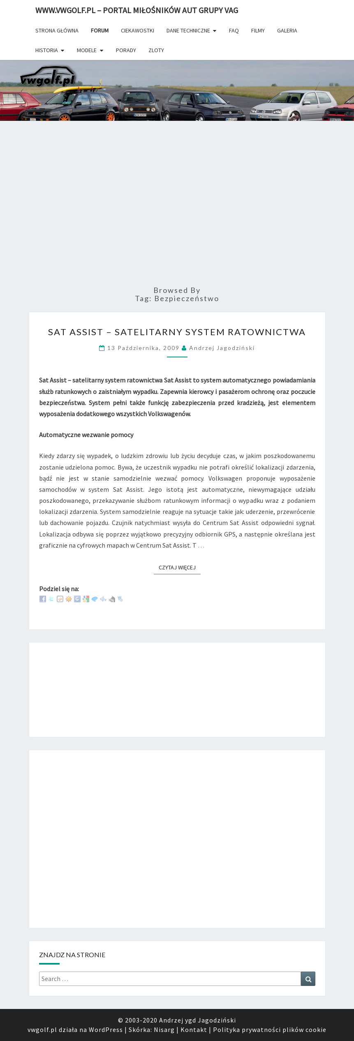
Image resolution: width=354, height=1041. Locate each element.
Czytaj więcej (180, 567)
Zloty (156, 50)
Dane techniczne (188, 30)
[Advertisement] (177, 211)
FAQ (234, 30)
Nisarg (164, 1029)
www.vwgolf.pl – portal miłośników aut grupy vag (136, 10)
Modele (87, 50)
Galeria (287, 30)
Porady (126, 50)
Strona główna (57, 30)
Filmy (258, 30)
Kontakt (193, 1029)
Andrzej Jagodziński (222, 347)
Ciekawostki (137, 30)
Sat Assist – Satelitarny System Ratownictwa (177, 331)
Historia (46, 50)
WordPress (106, 1029)
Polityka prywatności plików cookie (269, 1029)
